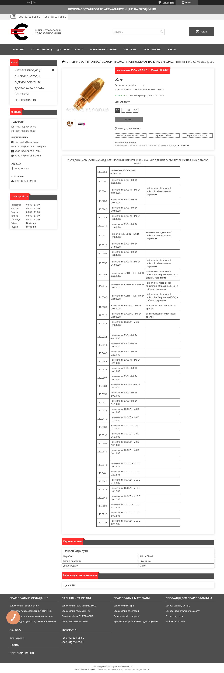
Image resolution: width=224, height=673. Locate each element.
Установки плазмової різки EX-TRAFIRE (31, 611)
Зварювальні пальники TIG (76, 611)
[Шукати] (161, 32)
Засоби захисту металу (178, 605)
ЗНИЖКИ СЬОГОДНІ (27, 76)
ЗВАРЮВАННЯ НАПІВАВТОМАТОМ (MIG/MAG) (98, 61)
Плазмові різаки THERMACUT (77, 616)
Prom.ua (128, 666)
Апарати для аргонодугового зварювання (31, 616)
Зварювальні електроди (126, 611)
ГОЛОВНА (18, 49)
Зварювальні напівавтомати (24, 605)
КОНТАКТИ (130, 49)
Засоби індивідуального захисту (183, 611)
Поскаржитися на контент (109, 669)
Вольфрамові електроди (126, 616)
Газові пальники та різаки (75, 621)
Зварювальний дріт (124, 605)
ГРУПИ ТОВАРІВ (40, 49)
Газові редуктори (174, 616)
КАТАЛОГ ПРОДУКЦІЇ (28, 70)
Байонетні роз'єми (175, 621)
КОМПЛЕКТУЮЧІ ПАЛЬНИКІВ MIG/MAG (151, 61)
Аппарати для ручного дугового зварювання (33, 621)
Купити (128, 119)
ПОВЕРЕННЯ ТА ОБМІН (103, 49)
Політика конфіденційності (136, 669)
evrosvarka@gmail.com (26, 142)
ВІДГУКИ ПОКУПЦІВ (27, 82)
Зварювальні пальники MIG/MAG (79, 605)
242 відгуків (168, 2)
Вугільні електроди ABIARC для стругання (136, 621)
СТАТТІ (172, 49)
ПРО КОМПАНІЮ (152, 49)
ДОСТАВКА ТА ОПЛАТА (70, 49)
